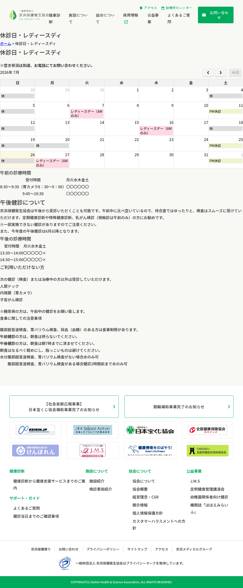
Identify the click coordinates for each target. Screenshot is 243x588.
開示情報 (140, 505)
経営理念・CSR (146, 497)
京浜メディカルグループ (194, 549)
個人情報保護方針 (148, 513)
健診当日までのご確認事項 (36, 516)
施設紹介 (97, 481)
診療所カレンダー (179, 7)
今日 (235, 73)
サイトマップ (137, 549)
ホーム (5, 43)
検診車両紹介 (100, 489)
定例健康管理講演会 (207, 489)
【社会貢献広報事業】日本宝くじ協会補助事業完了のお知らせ (64, 406)
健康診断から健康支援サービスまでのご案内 (49, 484)
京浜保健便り (41, 549)
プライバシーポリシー (102, 549)
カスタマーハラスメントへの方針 (159, 524)
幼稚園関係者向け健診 (209, 497)
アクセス (150, 7)
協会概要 (140, 489)
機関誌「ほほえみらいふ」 (209, 508)
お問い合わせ (215, 15)
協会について (144, 481)
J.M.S (195, 481)
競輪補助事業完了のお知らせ (179, 406)
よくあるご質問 (26, 508)
